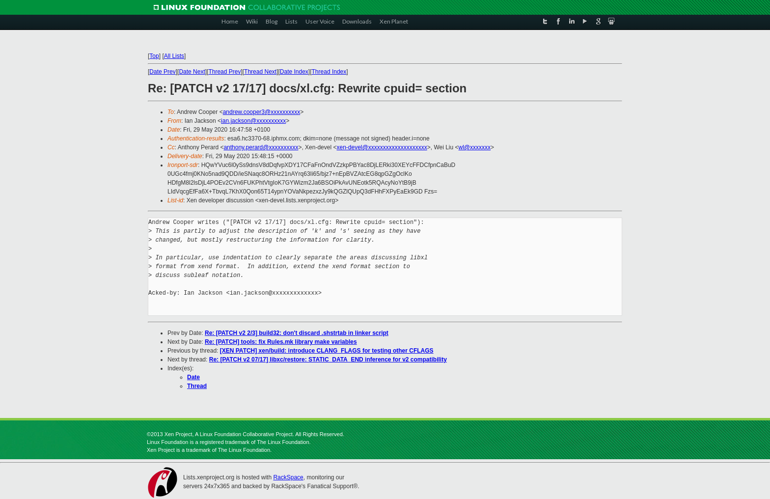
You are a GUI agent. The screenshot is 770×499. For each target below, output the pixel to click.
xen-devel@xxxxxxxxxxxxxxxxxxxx (381, 147)
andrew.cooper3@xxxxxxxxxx (262, 112)
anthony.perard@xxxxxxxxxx (260, 147)
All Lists (174, 56)
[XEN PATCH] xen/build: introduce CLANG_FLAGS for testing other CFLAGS (327, 350)
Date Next (192, 71)
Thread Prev (224, 71)
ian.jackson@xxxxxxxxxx (253, 120)
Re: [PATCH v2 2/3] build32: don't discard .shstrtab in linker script (296, 333)
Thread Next (260, 71)
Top (154, 56)
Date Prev (162, 71)
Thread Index (329, 71)
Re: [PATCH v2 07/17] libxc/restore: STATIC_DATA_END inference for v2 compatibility (328, 359)
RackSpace (288, 477)
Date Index (294, 71)
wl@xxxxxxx (475, 147)
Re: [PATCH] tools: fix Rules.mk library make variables (281, 341)
